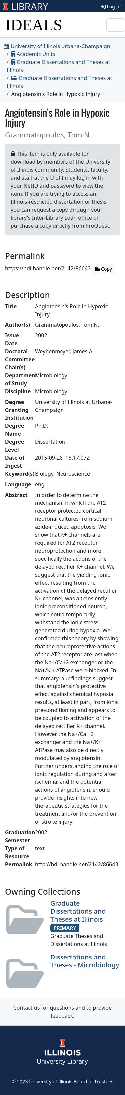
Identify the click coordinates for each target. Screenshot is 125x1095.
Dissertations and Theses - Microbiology (84, 961)
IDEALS (33, 25)
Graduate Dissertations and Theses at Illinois (78, 911)
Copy (103, 269)
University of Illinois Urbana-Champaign (57, 46)
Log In (111, 6)
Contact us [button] (26, 1007)
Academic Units (33, 54)
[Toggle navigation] (115, 25)
